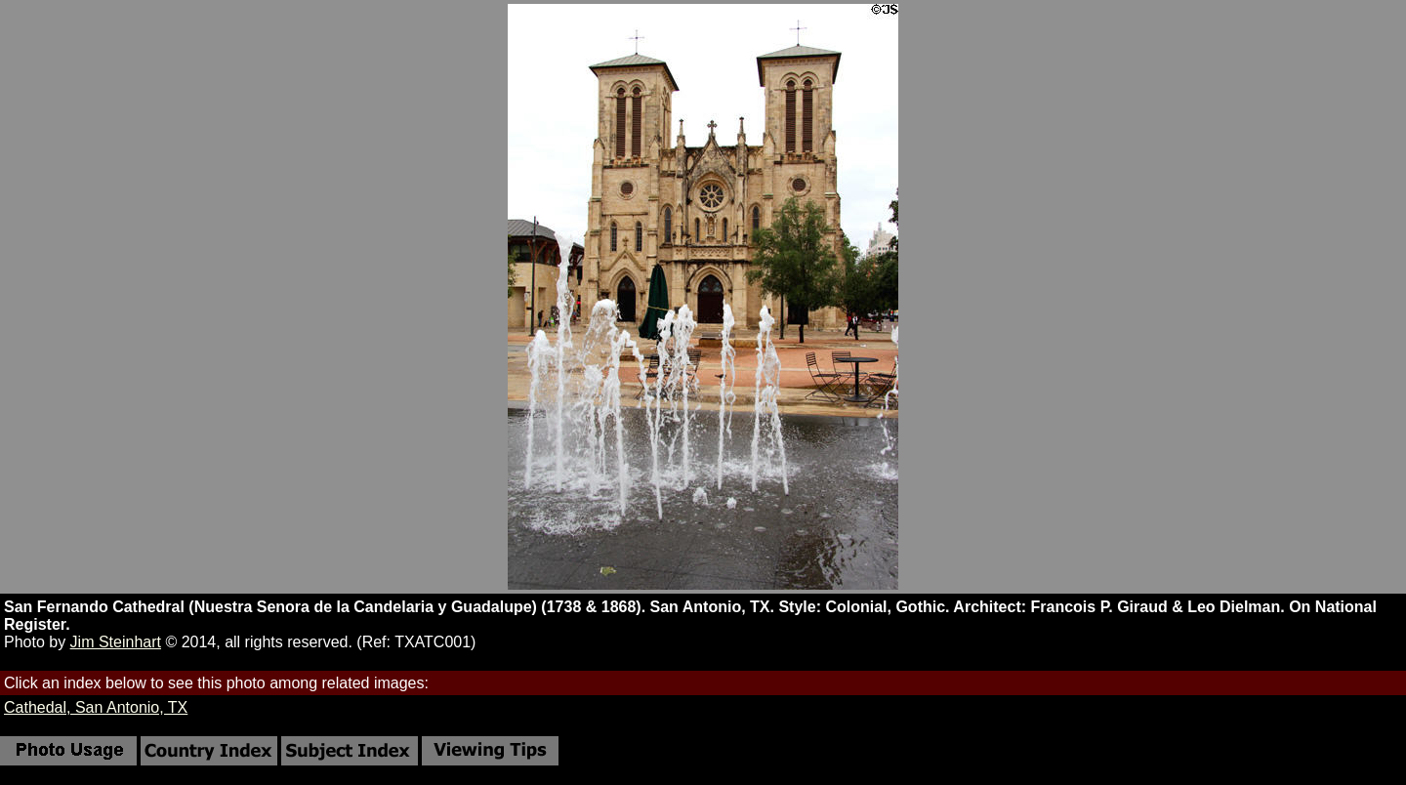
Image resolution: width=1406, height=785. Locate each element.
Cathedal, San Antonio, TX (95, 707)
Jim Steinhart (115, 642)
